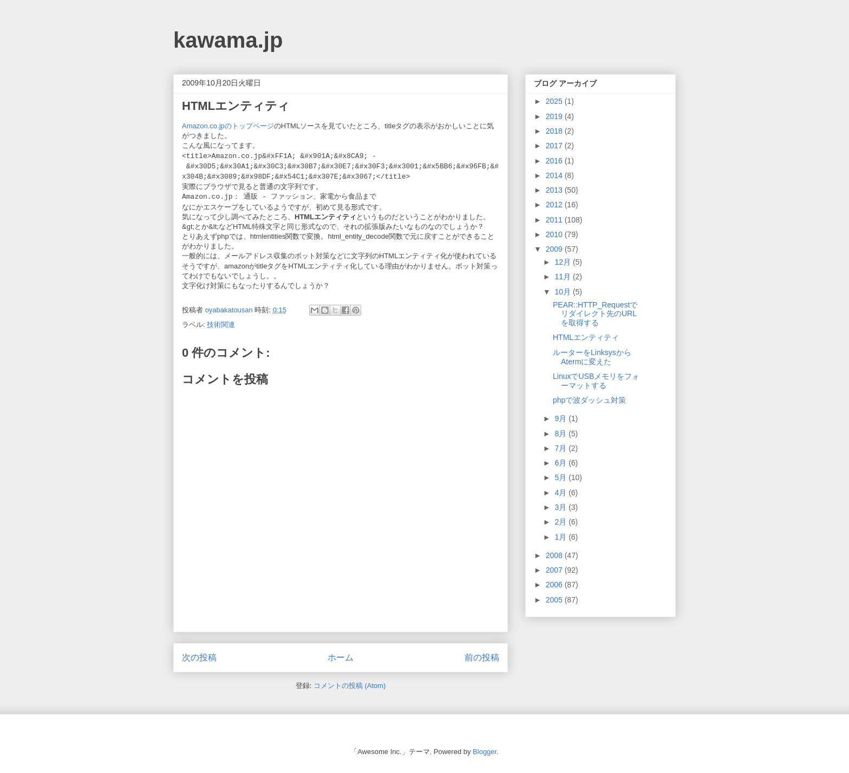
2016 (555, 160)
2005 (555, 599)
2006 (555, 584)
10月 (563, 291)
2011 (555, 219)
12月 (563, 262)
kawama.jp (228, 40)
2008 (555, 555)
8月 (561, 433)
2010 (555, 234)
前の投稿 (482, 657)
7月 (561, 448)
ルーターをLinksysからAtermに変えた (592, 357)
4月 (561, 492)
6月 (561, 462)
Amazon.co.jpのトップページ (228, 126)
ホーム (341, 657)
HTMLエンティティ (586, 337)
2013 (555, 190)
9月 (561, 418)
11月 (563, 276)
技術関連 (221, 324)
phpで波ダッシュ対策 (589, 400)
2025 (555, 101)
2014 (555, 175)
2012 (555, 204)
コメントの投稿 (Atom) (350, 686)
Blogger (485, 752)
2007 (555, 570)
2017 (555, 145)
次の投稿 (199, 657)
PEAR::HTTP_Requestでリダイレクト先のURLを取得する (595, 313)
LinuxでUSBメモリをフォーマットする (596, 381)
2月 (561, 521)
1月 (561, 537)
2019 (555, 116)
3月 (561, 507)
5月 (561, 477)
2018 (555, 131)
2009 (555, 249)
